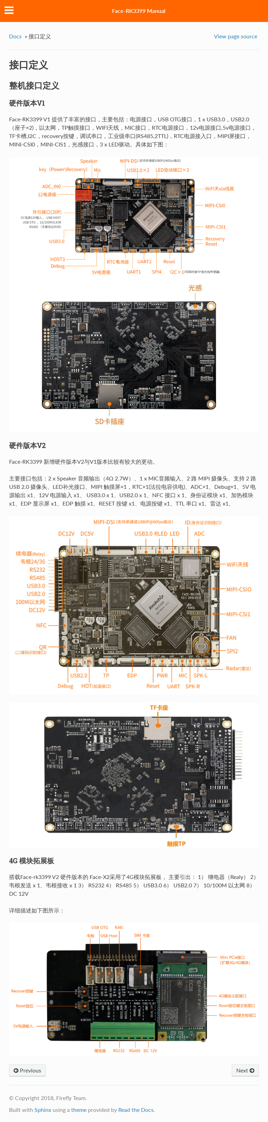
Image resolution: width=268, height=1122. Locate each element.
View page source (235, 36)
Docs (15, 36)
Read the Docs (136, 1109)
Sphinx (43, 1109)
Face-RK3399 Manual (138, 10)
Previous (27, 1070)
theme (79, 1109)
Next (245, 1070)
